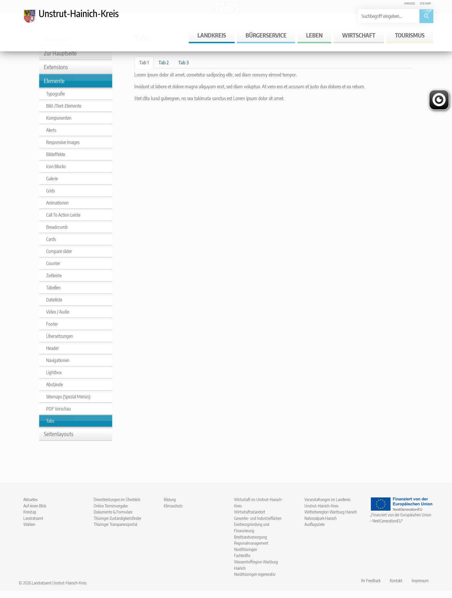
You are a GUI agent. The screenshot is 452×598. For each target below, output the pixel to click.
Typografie (55, 94)
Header (52, 348)
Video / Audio (57, 312)
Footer (52, 324)
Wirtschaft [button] (358, 35)
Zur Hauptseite (60, 53)
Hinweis (409, 3)
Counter (53, 263)
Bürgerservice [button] (266, 35)
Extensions (56, 66)
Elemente (54, 80)
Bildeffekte (55, 154)
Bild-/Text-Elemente (63, 106)
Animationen (57, 203)
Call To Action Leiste (63, 215)
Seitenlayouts (59, 433)
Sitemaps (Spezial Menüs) (68, 397)
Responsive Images (63, 142)
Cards (51, 239)
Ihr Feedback (371, 580)
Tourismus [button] (410, 35)
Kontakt (396, 580)
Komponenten (58, 118)
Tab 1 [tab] (144, 62)
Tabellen (53, 287)
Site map (425, 3)
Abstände (54, 384)
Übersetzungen (59, 336)
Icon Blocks (56, 166)
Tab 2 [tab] (164, 62)
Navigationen (57, 360)
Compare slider (59, 251)
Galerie (52, 178)
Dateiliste (54, 300)
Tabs (50, 421)
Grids (50, 191)
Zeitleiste (54, 275)
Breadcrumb (57, 227)
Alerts (51, 130)
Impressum (420, 580)
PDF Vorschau (58, 409)
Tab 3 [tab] (183, 62)
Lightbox (54, 372)
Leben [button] (314, 35)
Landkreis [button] (211, 35)
